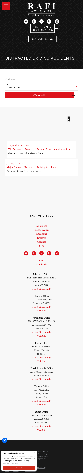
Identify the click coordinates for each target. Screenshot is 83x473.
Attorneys (41, 228)
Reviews (41, 240)
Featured (10, 79)
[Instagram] (57, 21)
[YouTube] (26, 21)
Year (9, 85)
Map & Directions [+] (41, 291)
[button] (4, 440)
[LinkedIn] (49, 21)
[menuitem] (41, 228)
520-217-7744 (41, 400)
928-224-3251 (41, 425)
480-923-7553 (41, 288)
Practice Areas (41, 232)
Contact (41, 244)
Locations (41, 236)
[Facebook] (34, 21)
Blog (41, 248)
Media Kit (41, 267)
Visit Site (41, 313)
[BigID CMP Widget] (19, 461)
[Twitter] (41, 21)
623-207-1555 (41, 218)
